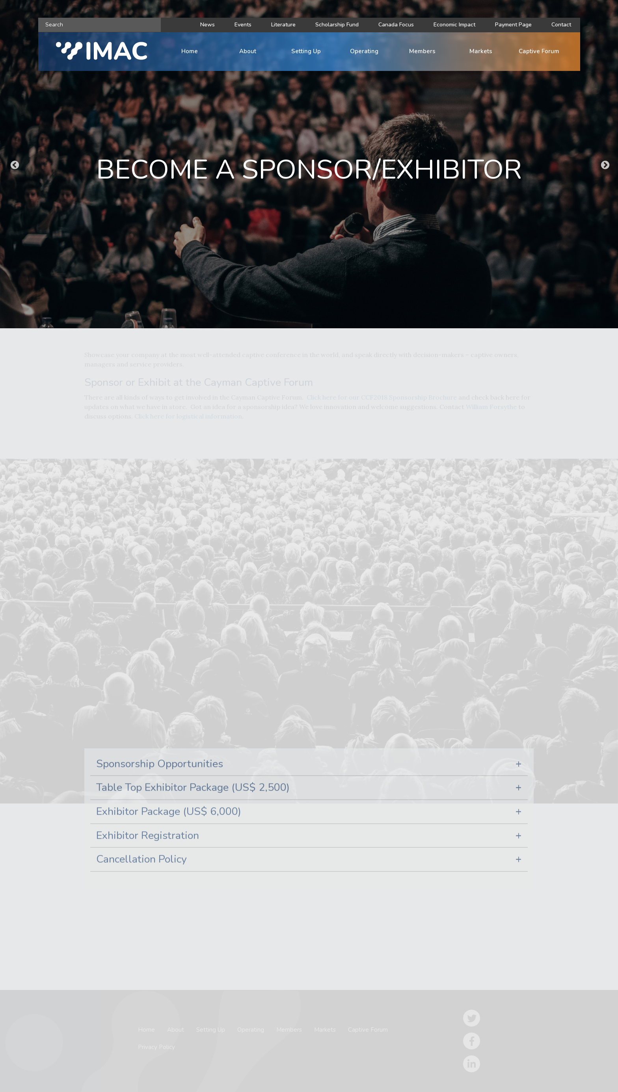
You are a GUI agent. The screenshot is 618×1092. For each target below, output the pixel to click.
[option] (309, 164)
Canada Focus (396, 24)
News (207, 24)
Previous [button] (14, 164)
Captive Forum (539, 51)
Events (243, 24)
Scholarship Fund (337, 24)
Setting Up (306, 51)
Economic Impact (454, 24)
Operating (364, 51)
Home (189, 51)
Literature (283, 24)
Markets (480, 51)
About (247, 51)
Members (422, 51)
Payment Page (513, 24)
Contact (561, 24)
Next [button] (604, 164)
